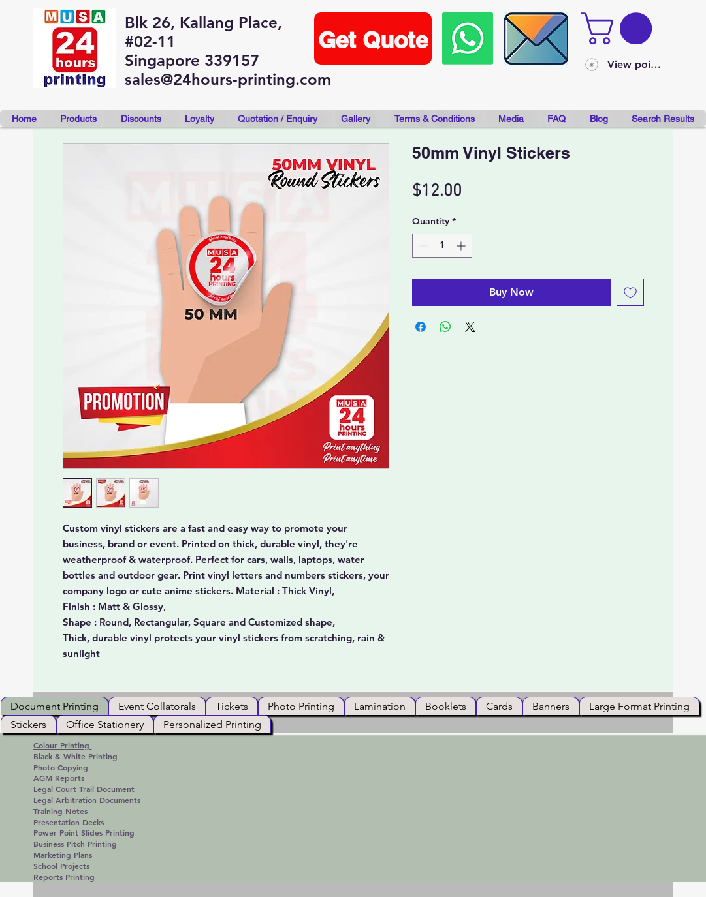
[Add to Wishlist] (630, 292)
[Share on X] (470, 327)
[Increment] (462, 245)
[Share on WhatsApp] (445, 327)
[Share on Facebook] (420, 327)
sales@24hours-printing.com (228, 79)
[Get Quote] (373, 38)
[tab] (54, 706)
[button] (620, 28)
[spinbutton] (442, 245)
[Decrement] (422, 245)
